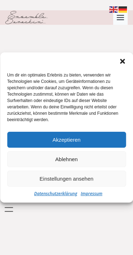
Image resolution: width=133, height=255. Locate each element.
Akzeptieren (66, 140)
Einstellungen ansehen (67, 179)
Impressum (91, 194)
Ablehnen (66, 160)
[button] (122, 62)
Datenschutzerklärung (55, 194)
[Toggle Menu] (120, 17)
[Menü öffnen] (9, 209)
